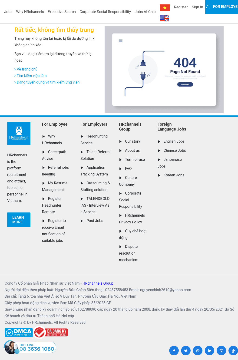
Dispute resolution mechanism (128, 253)
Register (181, 7)
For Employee (55, 124)
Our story (132, 141)
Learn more (18, 219)
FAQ (128, 168)
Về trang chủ (25, 69)
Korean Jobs (174, 175)
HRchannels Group (130, 127)
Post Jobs (94, 221)
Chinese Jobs (175, 150)
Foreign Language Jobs (172, 127)
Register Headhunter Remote (52, 205)
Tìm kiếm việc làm (30, 76)
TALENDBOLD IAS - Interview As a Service (94, 205)
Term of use (135, 159)
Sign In (197, 7)
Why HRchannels (30, 12)
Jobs (8, 12)
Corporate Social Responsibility (105, 12)
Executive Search (62, 12)
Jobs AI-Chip (145, 12)
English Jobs (174, 141)
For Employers (93, 124)
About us (132, 150)
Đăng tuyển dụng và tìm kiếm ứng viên (46, 82)
